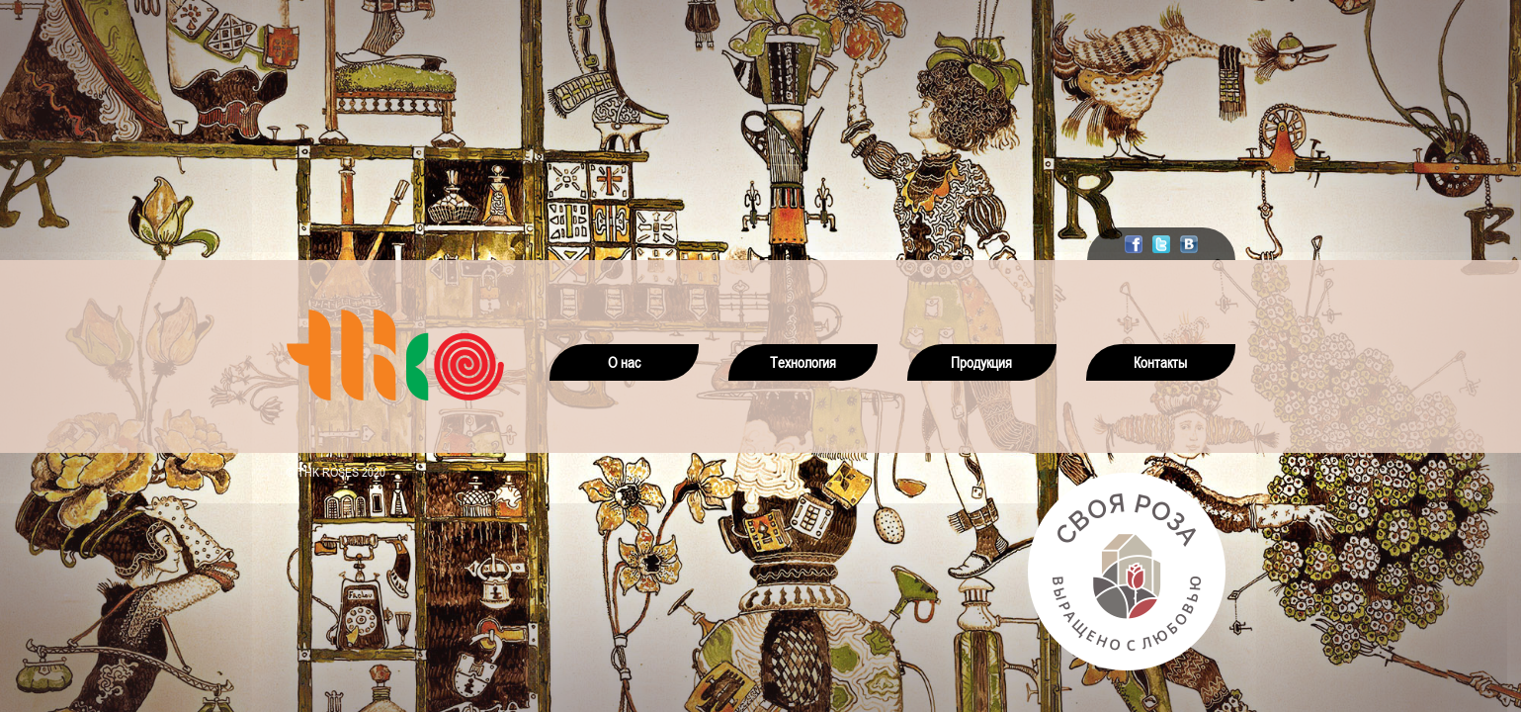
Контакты (1160, 362)
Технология (803, 362)
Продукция (981, 362)
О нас (624, 362)
